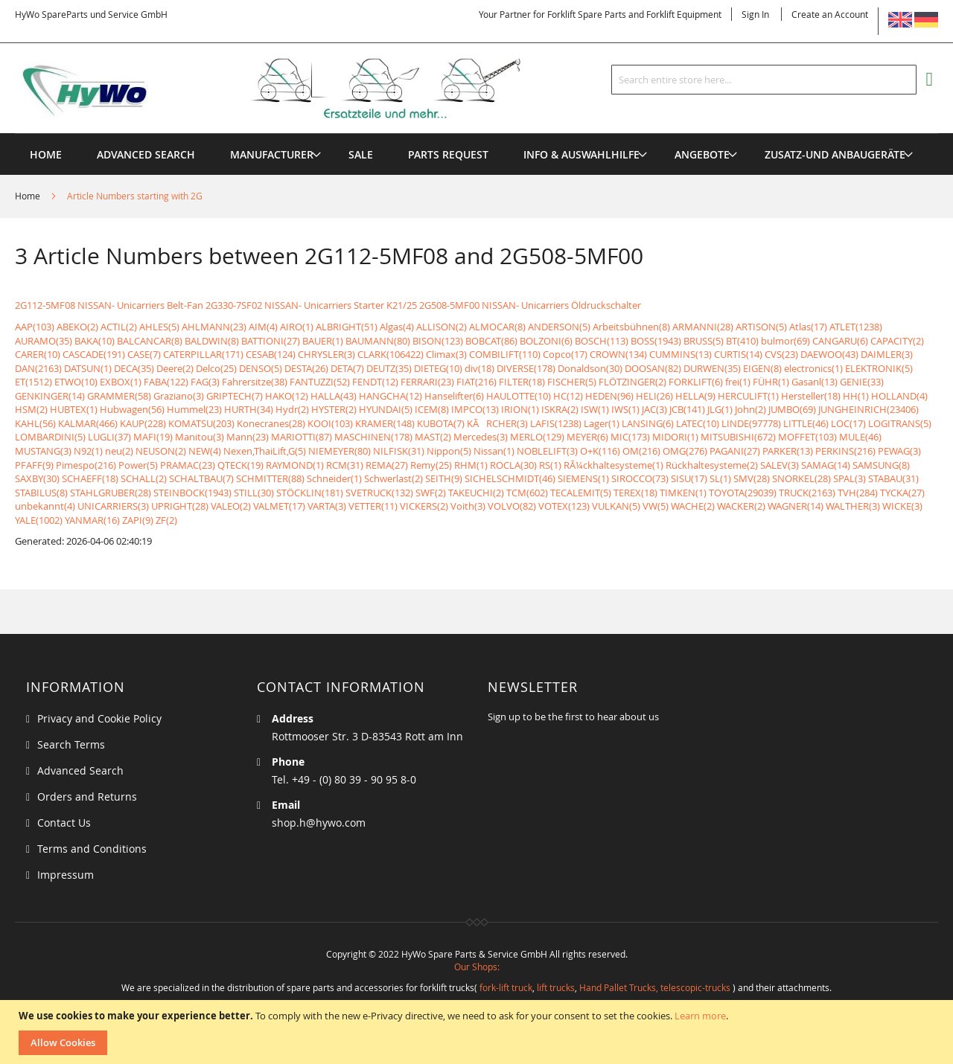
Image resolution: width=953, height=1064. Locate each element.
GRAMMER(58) (119, 396)
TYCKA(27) (902, 492)
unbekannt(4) (45, 506)
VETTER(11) (373, 506)
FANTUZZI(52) (320, 381)
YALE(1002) (39, 520)
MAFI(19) (153, 436)
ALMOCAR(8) (497, 326)
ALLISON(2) (441, 326)
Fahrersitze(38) (254, 381)
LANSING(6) (648, 423)
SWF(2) (430, 492)
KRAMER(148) (385, 423)
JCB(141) (687, 409)
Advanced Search (80, 770)
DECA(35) (134, 368)
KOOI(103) (330, 423)
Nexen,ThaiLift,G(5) (264, 451)
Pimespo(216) (86, 465)
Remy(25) (431, 465)
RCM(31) (344, 465)
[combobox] (764, 79)
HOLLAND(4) (899, 396)
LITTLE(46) (806, 423)
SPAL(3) (849, 478)
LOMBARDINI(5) (50, 436)
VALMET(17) (279, 506)
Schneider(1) (334, 478)
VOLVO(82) (512, 506)
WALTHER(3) (853, 506)
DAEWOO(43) (829, 354)
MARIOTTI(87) (301, 436)
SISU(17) (689, 478)
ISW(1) (595, 409)
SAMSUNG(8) (881, 465)
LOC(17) (848, 423)
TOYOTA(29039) (743, 492)
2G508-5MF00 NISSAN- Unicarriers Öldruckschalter (530, 305)
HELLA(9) (695, 396)
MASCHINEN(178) (373, 436)
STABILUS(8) (41, 492)
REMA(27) (387, 465)
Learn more (700, 1015)
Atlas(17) (808, 326)
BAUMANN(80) (377, 340)
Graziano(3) (178, 396)
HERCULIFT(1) (748, 396)
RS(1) (550, 465)
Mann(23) (247, 436)
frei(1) (737, 381)
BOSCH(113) (601, 340)
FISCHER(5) (571, 381)
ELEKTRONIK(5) (879, 368)
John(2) (750, 409)
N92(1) (88, 451)
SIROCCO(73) (640, 478)
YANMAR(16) (92, 520)
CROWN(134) (618, 354)
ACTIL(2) (119, 326)
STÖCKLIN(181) (309, 492)
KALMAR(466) (88, 423)
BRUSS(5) (703, 340)
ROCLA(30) (513, 465)
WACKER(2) (741, 506)
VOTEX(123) (564, 506)
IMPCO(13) (475, 409)
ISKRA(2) (560, 409)
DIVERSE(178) (526, 368)
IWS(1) (625, 409)
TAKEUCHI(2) (476, 492)
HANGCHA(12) (390, 396)
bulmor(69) (785, 340)
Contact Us (64, 822)
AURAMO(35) (43, 340)
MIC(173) (630, 436)
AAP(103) (34, 326)
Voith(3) (467, 506)
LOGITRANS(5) (899, 423)
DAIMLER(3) (887, 354)
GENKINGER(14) (50, 396)
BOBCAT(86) (491, 340)
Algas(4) (397, 326)
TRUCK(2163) (807, 492)
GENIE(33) (862, 381)
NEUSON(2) (161, 451)
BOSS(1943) (656, 340)
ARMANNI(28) (702, 326)
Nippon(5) (449, 451)
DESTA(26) (306, 368)
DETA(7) (347, 368)
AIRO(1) (296, 326)
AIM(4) (263, 326)
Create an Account (829, 14)
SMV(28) (751, 478)
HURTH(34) (248, 409)
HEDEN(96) (609, 396)
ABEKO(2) (77, 326)
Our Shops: (477, 966)
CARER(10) (37, 354)
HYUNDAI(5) (385, 409)
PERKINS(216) (845, 451)
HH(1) (856, 396)
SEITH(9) (443, 478)
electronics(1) (813, 368)
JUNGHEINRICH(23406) (868, 409)
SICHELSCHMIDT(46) (510, 478)
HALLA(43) (333, 396)
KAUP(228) (143, 423)
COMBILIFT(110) (505, 354)
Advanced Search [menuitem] (146, 154)
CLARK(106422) (390, 354)
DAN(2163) (38, 368)
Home (28, 196)
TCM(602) (527, 492)
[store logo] (292, 88)
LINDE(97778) (751, 423)
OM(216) (641, 451)
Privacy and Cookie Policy (99, 718)
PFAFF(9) (34, 465)
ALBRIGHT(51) (346, 326)
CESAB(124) (271, 354)
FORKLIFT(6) (696, 381)
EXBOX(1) (120, 381)
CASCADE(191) (94, 354)
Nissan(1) (494, 451)
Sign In (755, 14)
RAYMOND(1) (295, 465)
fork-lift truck (505, 987)
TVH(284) (858, 492)
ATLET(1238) (855, 326)
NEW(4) (204, 451)
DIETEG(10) (438, 368)
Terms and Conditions (92, 849)
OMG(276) (685, 451)
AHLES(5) (159, 326)
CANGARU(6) (840, 340)
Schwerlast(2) (393, 478)
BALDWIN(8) (212, 340)
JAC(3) (654, 409)
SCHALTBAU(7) (201, 478)
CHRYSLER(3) (326, 354)
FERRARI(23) (427, 381)
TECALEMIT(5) (580, 492)
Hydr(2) (292, 409)
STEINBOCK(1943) (192, 492)
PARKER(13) (787, 451)
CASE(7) (144, 354)
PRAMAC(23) (187, 465)
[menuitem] (271, 154)
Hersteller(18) (811, 396)
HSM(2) (31, 409)
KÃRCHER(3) (497, 423)
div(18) (479, 368)
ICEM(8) (432, 409)
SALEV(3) (779, 465)
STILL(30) (254, 492)
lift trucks (556, 987)
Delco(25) (216, 368)
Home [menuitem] (46, 154)
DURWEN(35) (712, 368)
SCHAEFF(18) (90, 478)
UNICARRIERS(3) (113, 506)
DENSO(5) (260, 368)
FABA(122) (166, 381)
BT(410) (742, 340)
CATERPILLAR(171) (203, 354)
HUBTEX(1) (74, 409)
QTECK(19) (240, 465)
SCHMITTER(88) (270, 478)
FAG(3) (205, 381)
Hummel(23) (194, 409)
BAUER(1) (322, 340)
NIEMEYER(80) (339, 451)
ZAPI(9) (137, 520)
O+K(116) (600, 451)
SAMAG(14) (825, 465)
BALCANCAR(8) (149, 340)
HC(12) (568, 396)
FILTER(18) (522, 381)
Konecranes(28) (271, 423)
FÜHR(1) (771, 381)
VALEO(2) (231, 506)
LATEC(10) (697, 423)
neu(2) (119, 451)
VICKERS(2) (424, 506)
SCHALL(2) (144, 478)
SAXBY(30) (37, 478)
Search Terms (71, 744)
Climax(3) (446, 354)
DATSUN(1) (88, 368)
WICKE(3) (902, 506)
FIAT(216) (476, 381)
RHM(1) (471, 465)
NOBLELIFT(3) (547, 451)
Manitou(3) (199, 436)
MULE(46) (860, 436)
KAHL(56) (35, 423)
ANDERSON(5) (559, 326)
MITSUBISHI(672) (738, 436)
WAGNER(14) (795, 506)
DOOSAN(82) (653, 368)
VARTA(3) (326, 506)
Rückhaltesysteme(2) (712, 465)
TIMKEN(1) (683, 492)
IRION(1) (520, 409)
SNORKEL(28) (801, 478)
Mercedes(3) (480, 436)
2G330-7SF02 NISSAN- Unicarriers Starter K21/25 (311, 305)
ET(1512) (33, 381)
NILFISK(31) (398, 451)
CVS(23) (781, 354)
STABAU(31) (893, 478)
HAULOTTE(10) (518, 396)
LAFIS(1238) (555, 423)
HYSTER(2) (334, 409)
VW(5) (656, 506)
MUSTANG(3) (43, 451)
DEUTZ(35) (389, 368)
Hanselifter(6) (454, 396)
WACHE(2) (693, 506)
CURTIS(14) (738, 354)
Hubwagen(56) (132, 409)
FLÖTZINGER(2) (632, 381)
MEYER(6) (587, 436)
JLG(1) (720, 409)
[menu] (476, 133)
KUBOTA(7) (441, 423)
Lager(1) (601, 423)
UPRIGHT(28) (179, 506)
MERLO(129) (537, 436)
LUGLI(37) (109, 436)
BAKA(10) (94, 340)
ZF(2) (166, 520)
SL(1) (720, 478)
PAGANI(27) (735, 451)
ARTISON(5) (761, 326)
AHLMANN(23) (214, 326)
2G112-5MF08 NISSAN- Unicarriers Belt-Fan (109, 305)
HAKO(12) (286, 396)
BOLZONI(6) (546, 340)
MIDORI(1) (675, 436)
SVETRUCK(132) (379, 492)
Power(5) (138, 465)
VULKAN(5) (616, 506)
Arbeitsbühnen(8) (631, 326)
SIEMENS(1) (583, 478)
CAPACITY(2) (897, 340)
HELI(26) (654, 396)
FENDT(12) (375, 381)
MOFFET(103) (807, 436)
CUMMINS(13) (680, 354)
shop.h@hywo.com (319, 822)
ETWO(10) (76, 381)
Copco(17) (565, 354)
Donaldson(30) (590, 368)
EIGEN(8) (762, 368)
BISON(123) (437, 340)
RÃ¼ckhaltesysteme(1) (613, 465)
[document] (478, 1032)
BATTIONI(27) (270, 340)
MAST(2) (433, 436)
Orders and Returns (87, 796)
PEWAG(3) (899, 451)
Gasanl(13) (814, 381)
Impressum (65, 875)
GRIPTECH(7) (234, 396)
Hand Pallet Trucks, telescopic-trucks (654, 987)
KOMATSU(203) (201, 423)
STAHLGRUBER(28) (110, 492)
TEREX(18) (635, 492)
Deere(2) (175, 368)
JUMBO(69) (792, 409)
